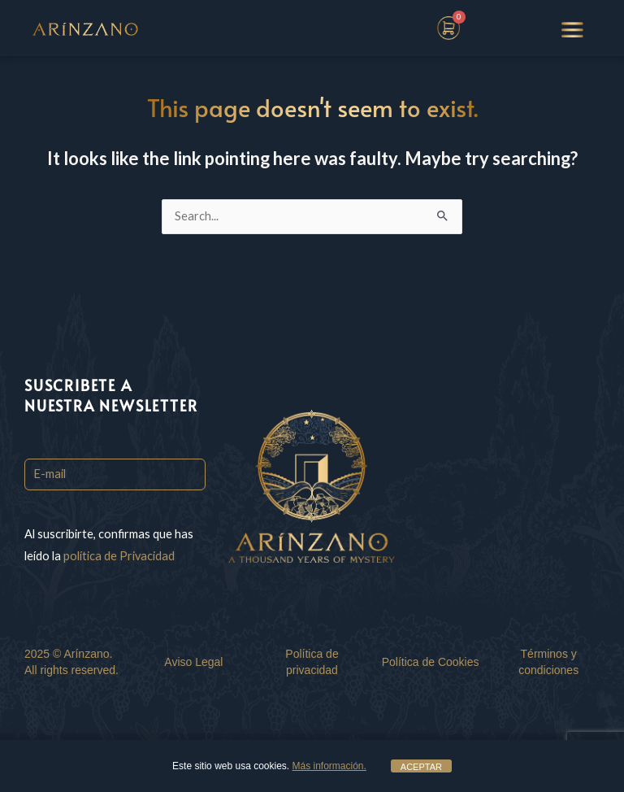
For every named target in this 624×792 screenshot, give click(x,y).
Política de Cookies (430, 661)
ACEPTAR (421, 767)
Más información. (329, 766)
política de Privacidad (119, 556)
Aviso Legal (193, 661)
